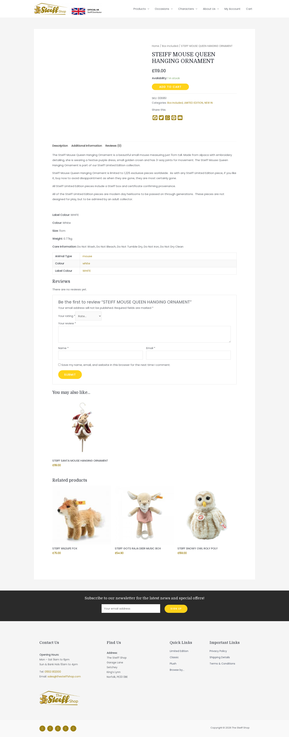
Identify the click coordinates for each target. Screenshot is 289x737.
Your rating (66, 316)
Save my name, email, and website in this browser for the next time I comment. (115, 365)
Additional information (86, 146)
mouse (87, 256)
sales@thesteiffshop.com (64, 676)
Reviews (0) (113, 146)
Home (155, 46)
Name (63, 348)
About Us (209, 9)
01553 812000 (53, 672)
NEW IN (208, 103)
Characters (186, 9)
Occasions (162, 9)
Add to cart (170, 87)
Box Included (170, 46)
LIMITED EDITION (193, 103)
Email (150, 348)
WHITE (87, 271)
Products (139, 9)
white (86, 263)
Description (60, 146)
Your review (67, 323)
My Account (232, 9)
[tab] (60, 146)
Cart (249, 9)
